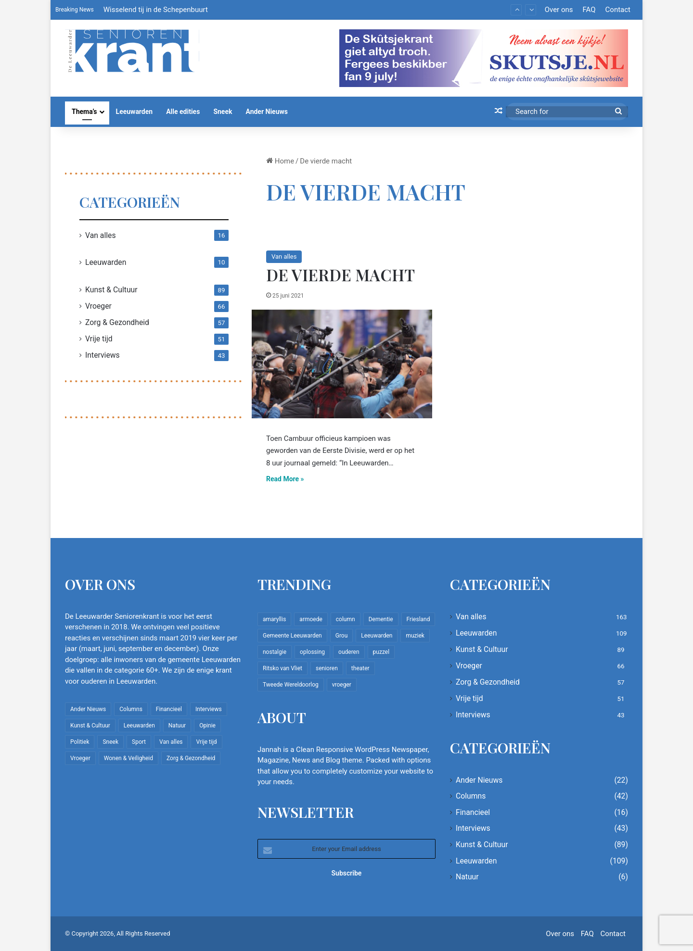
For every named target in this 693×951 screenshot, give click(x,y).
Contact (617, 9)
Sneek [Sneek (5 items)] (110, 741)
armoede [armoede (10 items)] (310, 619)
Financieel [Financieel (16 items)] (169, 709)
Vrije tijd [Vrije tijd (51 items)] (206, 741)
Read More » (285, 479)
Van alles (283, 256)
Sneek (222, 111)
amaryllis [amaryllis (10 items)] (274, 619)
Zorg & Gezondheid (117, 322)
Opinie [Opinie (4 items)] (207, 725)
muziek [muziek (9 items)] (415, 635)
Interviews (102, 355)
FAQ (588, 9)
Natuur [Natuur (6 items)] (177, 725)
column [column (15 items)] (345, 619)
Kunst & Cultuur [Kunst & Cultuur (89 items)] (90, 725)
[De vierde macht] (342, 364)
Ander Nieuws (266, 111)
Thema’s (84, 111)
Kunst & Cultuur (111, 289)
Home (280, 161)
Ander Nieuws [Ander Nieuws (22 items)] (88, 709)
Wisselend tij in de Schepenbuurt (155, 9)
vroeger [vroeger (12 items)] (341, 684)
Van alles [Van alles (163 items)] (170, 741)
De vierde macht (340, 274)
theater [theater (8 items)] (360, 668)
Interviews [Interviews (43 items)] (208, 709)
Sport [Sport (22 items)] (139, 741)
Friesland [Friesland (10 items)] (418, 619)
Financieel (473, 812)
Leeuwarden (134, 111)
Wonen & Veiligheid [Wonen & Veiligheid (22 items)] (128, 758)
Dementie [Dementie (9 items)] (381, 619)
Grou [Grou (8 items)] (341, 635)
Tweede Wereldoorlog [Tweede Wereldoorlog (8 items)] (291, 684)
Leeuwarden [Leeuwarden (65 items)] (376, 635)
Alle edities (183, 111)
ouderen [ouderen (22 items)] (348, 652)
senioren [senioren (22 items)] (327, 668)
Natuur (467, 876)
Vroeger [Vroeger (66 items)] (80, 758)
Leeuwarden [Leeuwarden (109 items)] (139, 725)
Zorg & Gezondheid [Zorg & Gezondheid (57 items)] (191, 758)
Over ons (559, 9)
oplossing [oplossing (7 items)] (312, 652)
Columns (471, 796)
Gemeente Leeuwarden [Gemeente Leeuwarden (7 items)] (292, 635)
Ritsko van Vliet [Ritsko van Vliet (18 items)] (282, 668)
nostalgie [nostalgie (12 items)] (274, 652)
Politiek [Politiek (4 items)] (79, 741)
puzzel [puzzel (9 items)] (381, 652)
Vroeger (98, 306)
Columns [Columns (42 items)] (130, 709)
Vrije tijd (99, 338)
